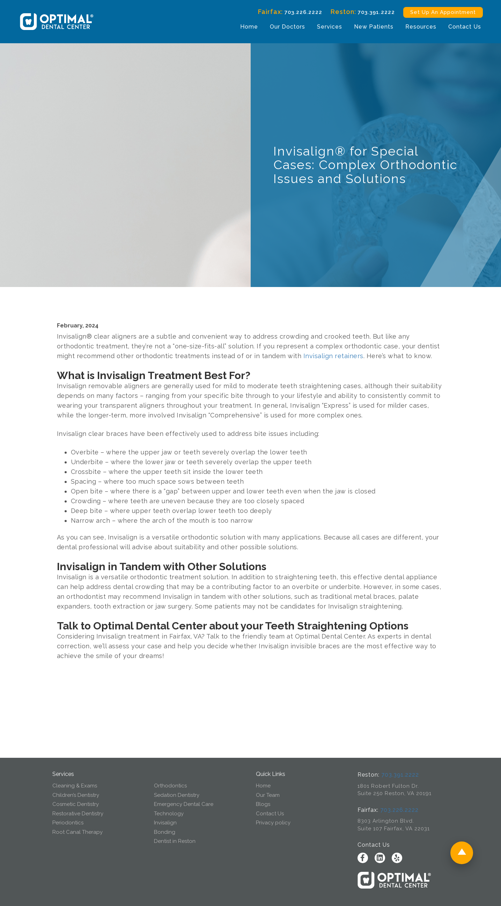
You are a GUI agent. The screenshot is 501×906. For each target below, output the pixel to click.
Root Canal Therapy (77, 832)
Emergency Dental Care (183, 804)
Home (248, 26)
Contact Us (464, 26)
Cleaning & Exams (74, 786)
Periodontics (67, 823)
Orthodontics (170, 786)
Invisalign (165, 823)
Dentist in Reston (175, 841)
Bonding (164, 832)
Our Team (268, 795)
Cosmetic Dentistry (75, 804)
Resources (420, 26)
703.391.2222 (375, 12)
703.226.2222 (303, 12)
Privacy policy (273, 823)
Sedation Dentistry (176, 795)
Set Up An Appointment (442, 12)
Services (328, 26)
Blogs (263, 804)
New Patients (373, 26)
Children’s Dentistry (75, 795)
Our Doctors (286, 26)
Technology (169, 813)
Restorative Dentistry (77, 813)
